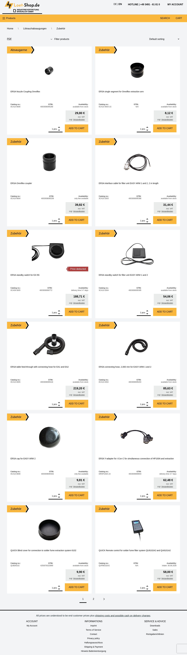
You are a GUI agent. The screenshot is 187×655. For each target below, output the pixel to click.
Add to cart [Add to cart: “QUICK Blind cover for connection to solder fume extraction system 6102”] (76, 587)
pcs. (55, 129)
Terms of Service (93, 630)
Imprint (93, 625)
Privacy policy (93, 638)
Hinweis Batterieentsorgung (93, 651)
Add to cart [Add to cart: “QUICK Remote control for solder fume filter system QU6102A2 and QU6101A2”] (165, 587)
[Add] (59, 127)
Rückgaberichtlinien (155, 634)
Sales (155, 630)
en (120, 4)
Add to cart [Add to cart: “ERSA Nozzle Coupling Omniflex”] (76, 128)
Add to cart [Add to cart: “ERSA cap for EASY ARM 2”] (76, 495)
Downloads (155, 625)
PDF (9, 39)
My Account (32, 625)
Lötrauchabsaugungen (34, 28)
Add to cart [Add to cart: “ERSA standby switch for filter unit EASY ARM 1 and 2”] (165, 311)
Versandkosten (79, 120)
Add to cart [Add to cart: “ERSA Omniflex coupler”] (76, 220)
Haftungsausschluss (93, 642)
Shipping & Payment (93, 647)
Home (10, 28)
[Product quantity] (51, 129)
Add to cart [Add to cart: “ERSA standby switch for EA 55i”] (76, 311)
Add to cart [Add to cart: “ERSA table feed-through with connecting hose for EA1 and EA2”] (76, 403)
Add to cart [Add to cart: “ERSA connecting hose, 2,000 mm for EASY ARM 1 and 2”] (165, 403)
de (115, 4)
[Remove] (59, 130)
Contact (93, 634)
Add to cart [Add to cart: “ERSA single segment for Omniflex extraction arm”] (165, 128)
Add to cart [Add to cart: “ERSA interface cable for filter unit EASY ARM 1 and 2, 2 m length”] (165, 220)
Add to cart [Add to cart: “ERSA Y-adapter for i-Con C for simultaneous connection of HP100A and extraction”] (165, 495)
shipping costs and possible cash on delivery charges (122, 615)
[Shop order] (163, 39)
